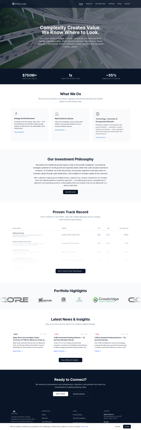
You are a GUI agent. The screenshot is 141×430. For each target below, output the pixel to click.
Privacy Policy (77, 414)
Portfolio (112, 4)
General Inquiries (79, 394)
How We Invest (100, 4)
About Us (89, 4)
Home (81, 4)
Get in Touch (60, 394)
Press (120, 4)
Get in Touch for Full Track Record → (70, 271)
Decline (117, 426)
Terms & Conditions (79, 418)
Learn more (84, 426)
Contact (127, 4)
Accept (127, 426)
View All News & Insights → (70, 360)
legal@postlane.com (79, 422)
